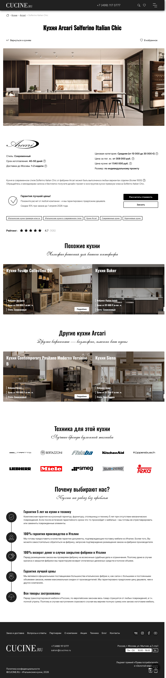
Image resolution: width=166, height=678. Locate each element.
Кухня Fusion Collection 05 (29, 270)
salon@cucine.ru (61, 650)
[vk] (136, 633)
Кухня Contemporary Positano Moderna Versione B (46, 361)
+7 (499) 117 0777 (60, 646)
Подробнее (82, 309)
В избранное (150, 40)
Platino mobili (111, 300)
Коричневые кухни (132, 218)
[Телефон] (108, 5)
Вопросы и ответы (36, 633)
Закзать (141, 204)
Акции (83, 633)
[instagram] (142, 633)
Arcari (19, 387)
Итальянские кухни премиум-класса (24, 218)
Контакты (115, 633)
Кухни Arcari (91, 218)
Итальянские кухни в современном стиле (63, 218)
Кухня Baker (105, 270)
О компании (70, 633)
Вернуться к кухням (20, 40)
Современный (20, 309)
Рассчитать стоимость (140, 197)
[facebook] (149, 633)
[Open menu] (155, 5)
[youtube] (155, 633)
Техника (94, 633)
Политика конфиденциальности (23, 668)
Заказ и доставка (15, 633)
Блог (104, 633)
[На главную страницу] (19, 5)
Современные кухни (111, 218)
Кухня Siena (105, 358)
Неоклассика (109, 396)
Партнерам (55, 633)
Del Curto (20, 300)
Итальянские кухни (32, 672)
